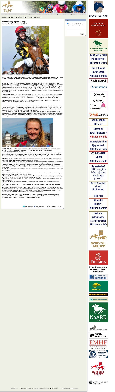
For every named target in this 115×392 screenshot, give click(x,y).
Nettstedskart (13, 388)
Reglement (31, 14)
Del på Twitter (29, 206)
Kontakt (82, 14)
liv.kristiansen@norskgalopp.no (70, 388)
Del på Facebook (40, 206)
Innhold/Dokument (78, 26)
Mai (23, 17)
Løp (69, 26)
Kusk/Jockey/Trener (79, 24)
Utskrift (61, 206)
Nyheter (5, 14)
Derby (56, 14)
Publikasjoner (39, 14)
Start (8, 17)
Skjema (14, 14)
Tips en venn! (52, 206)
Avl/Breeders (47, 14)
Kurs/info (22, 14)
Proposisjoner (73, 14)
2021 (19, 17)
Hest (69, 24)
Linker (64, 14)
